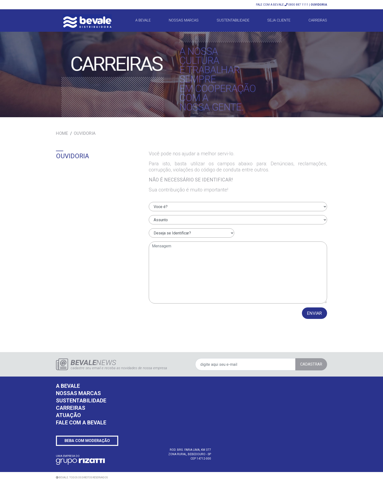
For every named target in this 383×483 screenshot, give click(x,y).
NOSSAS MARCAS (78, 393)
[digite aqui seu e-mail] (261, 364)
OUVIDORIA (319, 4)
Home (62, 133)
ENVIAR (314, 313)
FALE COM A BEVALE (81, 423)
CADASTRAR (311, 364)
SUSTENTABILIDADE (81, 401)
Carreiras (318, 20)
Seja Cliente (278, 20)
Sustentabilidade (233, 20)
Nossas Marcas (184, 20)
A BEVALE (143, 20)
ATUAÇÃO (68, 415)
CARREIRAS (70, 408)
